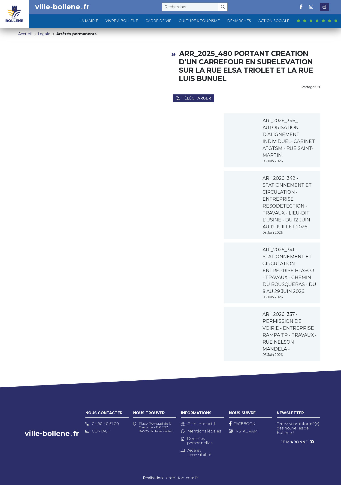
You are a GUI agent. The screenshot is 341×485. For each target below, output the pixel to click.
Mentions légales (201, 431)
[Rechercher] (223, 7)
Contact (97, 431)
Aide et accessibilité (196, 452)
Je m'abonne (294, 442)
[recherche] (190, 7)
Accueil (25, 34)
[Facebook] (242, 424)
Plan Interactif (198, 424)
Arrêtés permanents (76, 34)
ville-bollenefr (62, 7)
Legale (44, 34)
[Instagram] (243, 431)
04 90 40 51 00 (102, 424)
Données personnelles (196, 440)
